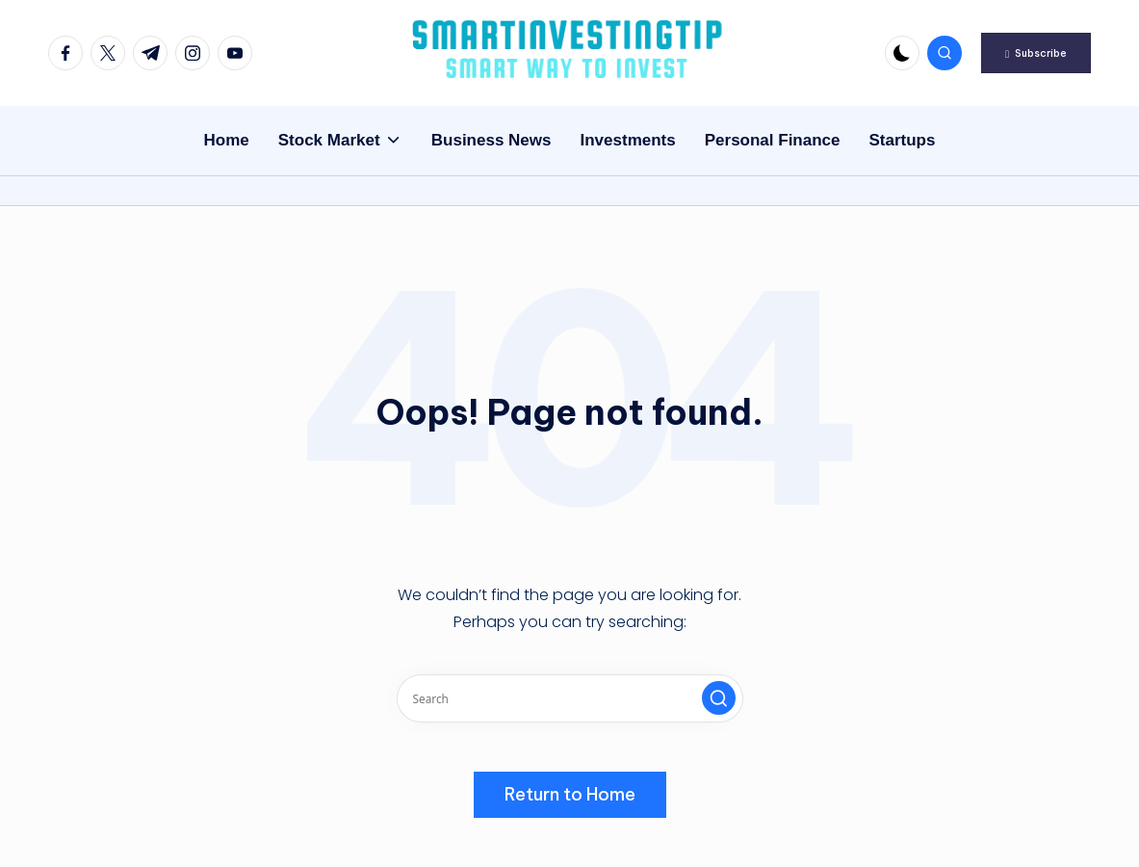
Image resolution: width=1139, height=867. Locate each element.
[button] (1036, 53)
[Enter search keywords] (570, 698)
